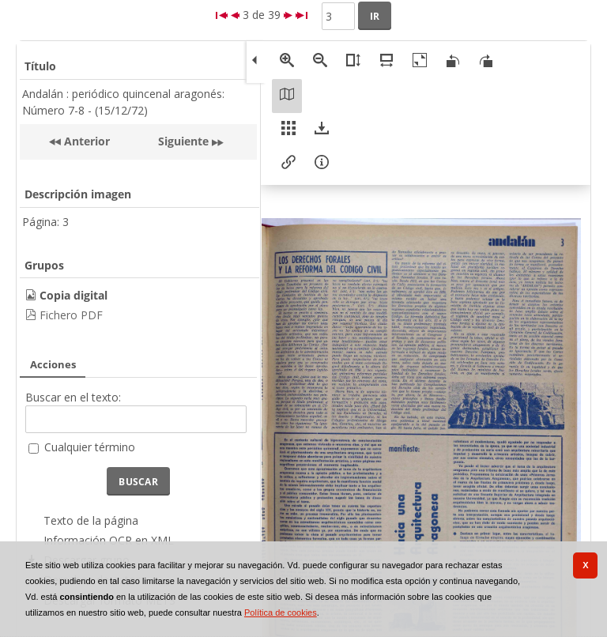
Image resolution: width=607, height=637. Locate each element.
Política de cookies (280, 612)
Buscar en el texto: (73, 397)
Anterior (85, 141)
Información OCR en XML (108, 540)
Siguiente (183, 141)
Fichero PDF (71, 314)
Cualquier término (89, 446)
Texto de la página (90, 520)
